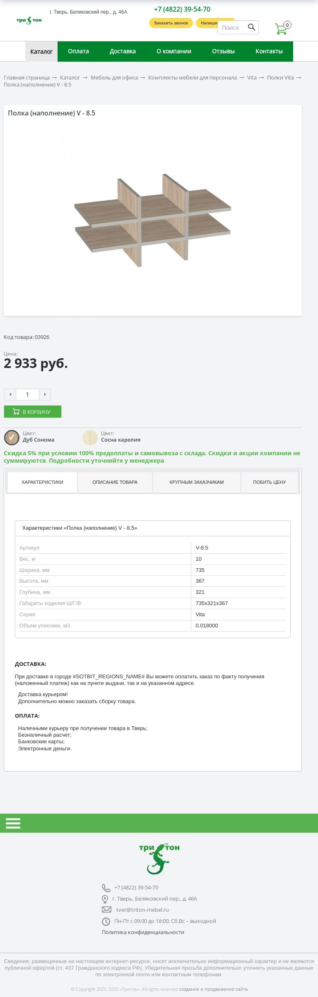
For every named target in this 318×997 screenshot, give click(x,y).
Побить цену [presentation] (269, 482)
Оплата (78, 51)
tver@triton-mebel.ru (142, 909)
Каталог (41, 51)
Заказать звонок (171, 23)
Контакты (269, 51)
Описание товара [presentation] (114, 482)
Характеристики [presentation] (42, 482)
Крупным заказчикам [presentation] (197, 482)
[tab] (42, 482)
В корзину (36, 412)
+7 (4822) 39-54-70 (182, 9)
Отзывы (223, 51)
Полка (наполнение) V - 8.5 (37, 84)
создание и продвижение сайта (213, 989)
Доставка (123, 51)
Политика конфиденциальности (143, 932)
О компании (174, 51)
